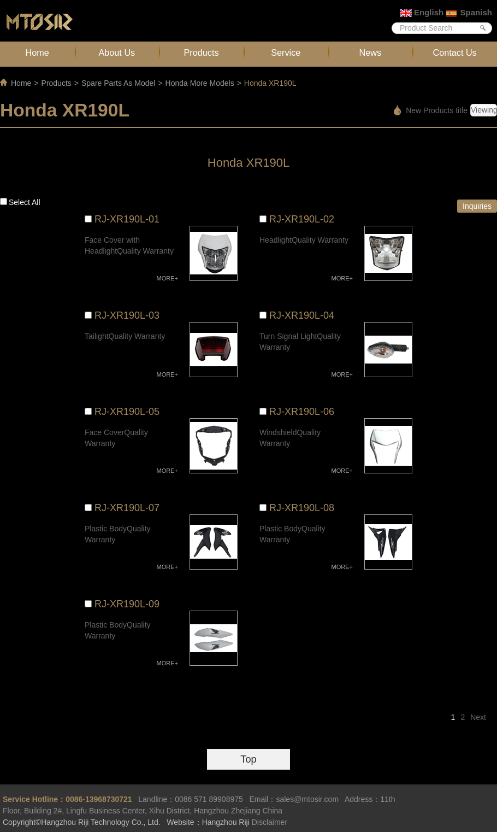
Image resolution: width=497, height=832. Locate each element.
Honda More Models (199, 83)
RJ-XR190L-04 (301, 315)
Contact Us (454, 52)
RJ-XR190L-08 (301, 507)
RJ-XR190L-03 (126, 315)
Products (201, 52)
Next (478, 717)
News (370, 52)
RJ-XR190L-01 (126, 219)
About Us (116, 52)
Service (285, 52)
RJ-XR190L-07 (126, 507)
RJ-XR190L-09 (126, 604)
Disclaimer (269, 822)
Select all (24, 202)
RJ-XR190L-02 (301, 219)
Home (37, 52)
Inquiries (477, 206)
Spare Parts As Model (118, 83)
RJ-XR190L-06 (301, 411)
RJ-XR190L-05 (126, 411)
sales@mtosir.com (307, 799)
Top (248, 759)
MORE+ (167, 278)
